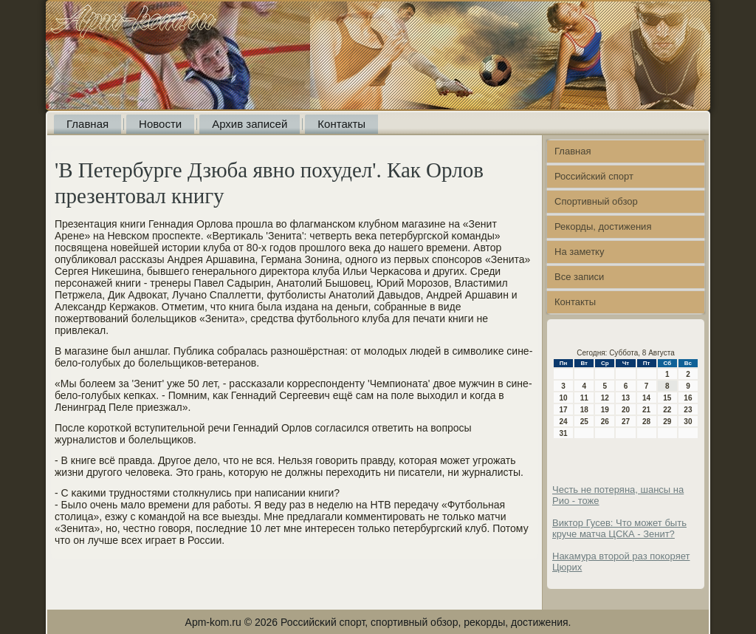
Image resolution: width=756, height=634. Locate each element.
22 (667, 410)
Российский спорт (593, 176)
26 (605, 421)
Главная (87, 123)
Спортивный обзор (596, 201)
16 (688, 398)
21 (646, 410)
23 (688, 410)
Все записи (579, 276)
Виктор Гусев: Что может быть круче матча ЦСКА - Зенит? (619, 528)
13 (626, 398)
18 (584, 410)
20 (626, 410)
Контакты (341, 123)
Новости (160, 123)
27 (626, 421)
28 (646, 421)
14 (646, 398)
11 (584, 398)
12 (605, 398)
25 (584, 421)
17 (564, 410)
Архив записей (249, 123)
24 (564, 421)
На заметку (579, 251)
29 (667, 421)
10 (564, 398)
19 (605, 410)
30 (688, 421)
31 (564, 433)
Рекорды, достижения (602, 226)
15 (667, 398)
